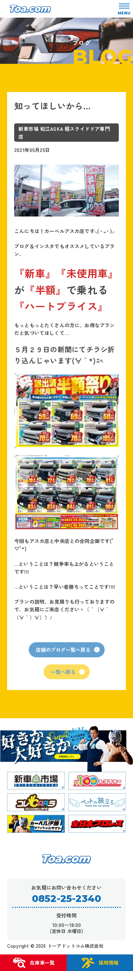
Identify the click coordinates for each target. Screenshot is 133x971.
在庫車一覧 (33, 963)
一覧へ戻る (68, 677)
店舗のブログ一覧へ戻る (68, 655)
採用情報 (99, 963)
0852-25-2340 (66, 898)
